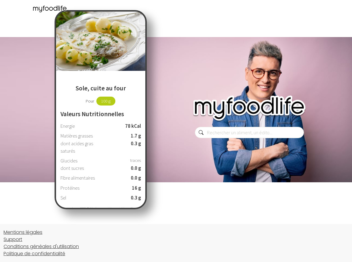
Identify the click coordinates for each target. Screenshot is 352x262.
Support (13, 239)
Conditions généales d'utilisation (41, 246)
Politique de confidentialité (34, 253)
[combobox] (249, 132)
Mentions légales (23, 232)
